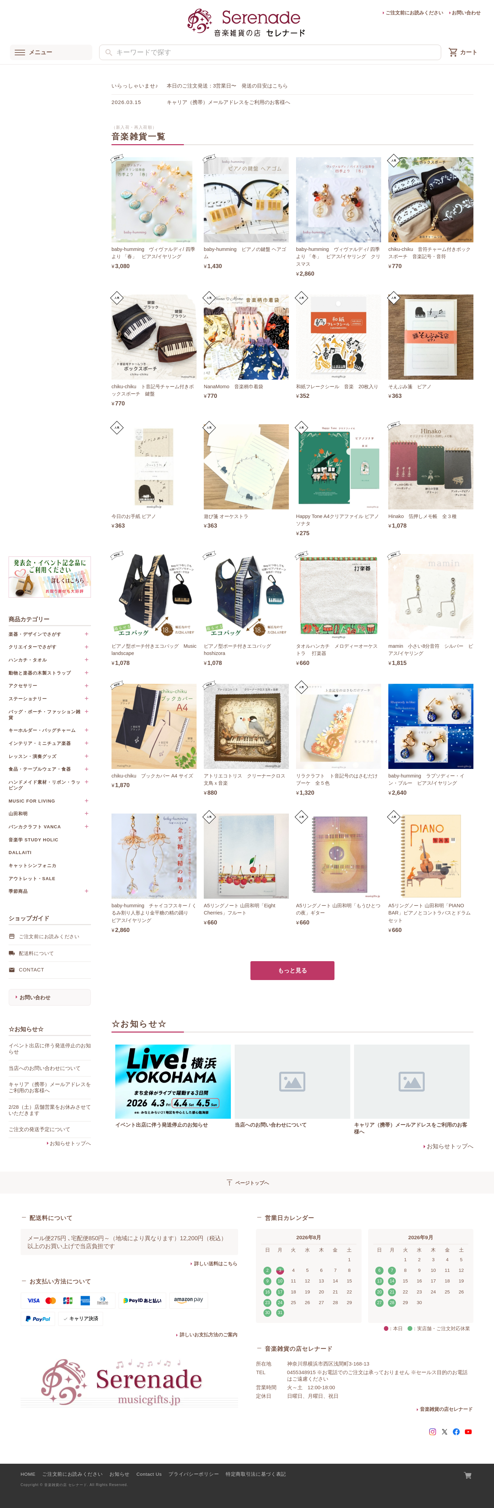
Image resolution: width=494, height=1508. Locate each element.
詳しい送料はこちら (215, 1263)
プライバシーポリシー (193, 1474)
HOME (28, 1474)
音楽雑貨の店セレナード (446, 1409)
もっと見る (292, 970)
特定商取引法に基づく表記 (256, 1474)
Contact (31, 969)
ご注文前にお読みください (414, 12)
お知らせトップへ (70, 1143)
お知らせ (119, 1474)
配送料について (36, 953)
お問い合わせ (466, 12)
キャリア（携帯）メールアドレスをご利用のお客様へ (228, 102)
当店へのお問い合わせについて (271, 1125)
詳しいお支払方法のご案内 (208, 1334)
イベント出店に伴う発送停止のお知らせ (161, 1125)
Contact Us (149, 1474)
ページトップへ (247, 1182)
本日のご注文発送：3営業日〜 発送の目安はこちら (227, 86)
